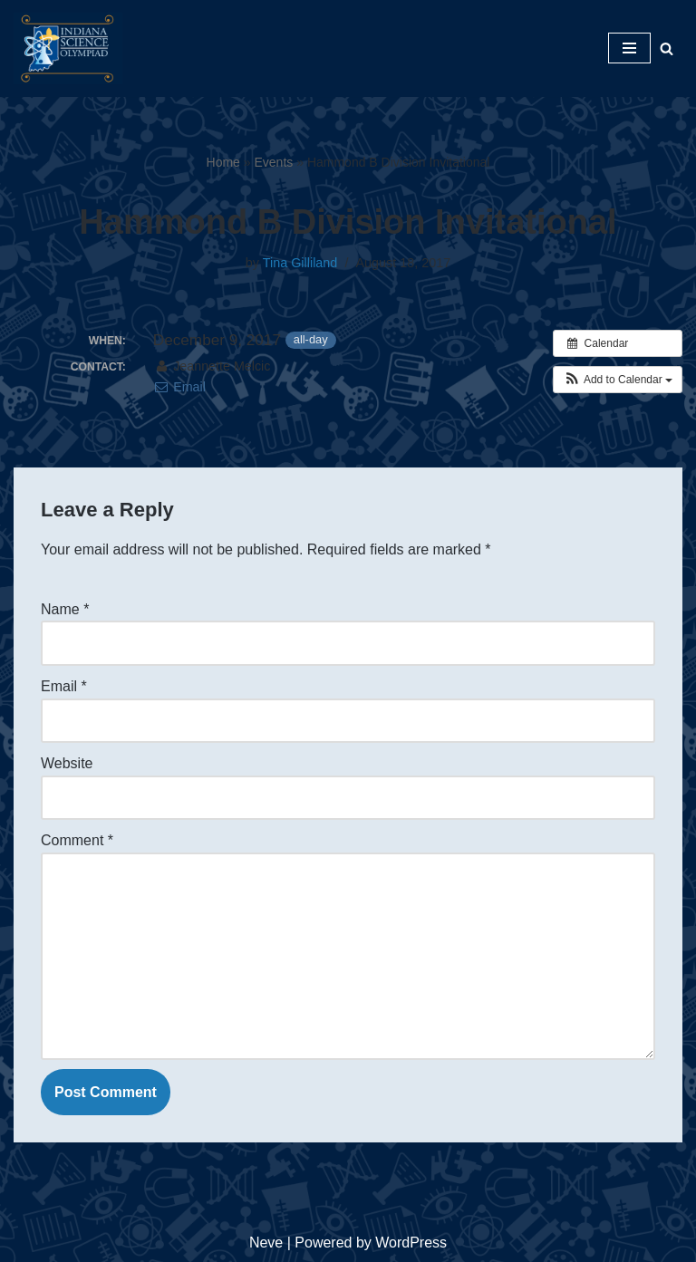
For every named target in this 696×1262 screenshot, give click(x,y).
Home (223, 162)
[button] (618, 379)
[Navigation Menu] (629, 48)
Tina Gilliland (300, 262)
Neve (266, 1242)
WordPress (411, 1242)
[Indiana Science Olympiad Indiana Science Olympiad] (68, 48)
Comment (77, 840)
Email (179, 387)
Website (67, 763)
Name (65, 609)
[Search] (666, 48)
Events (274, 162)
